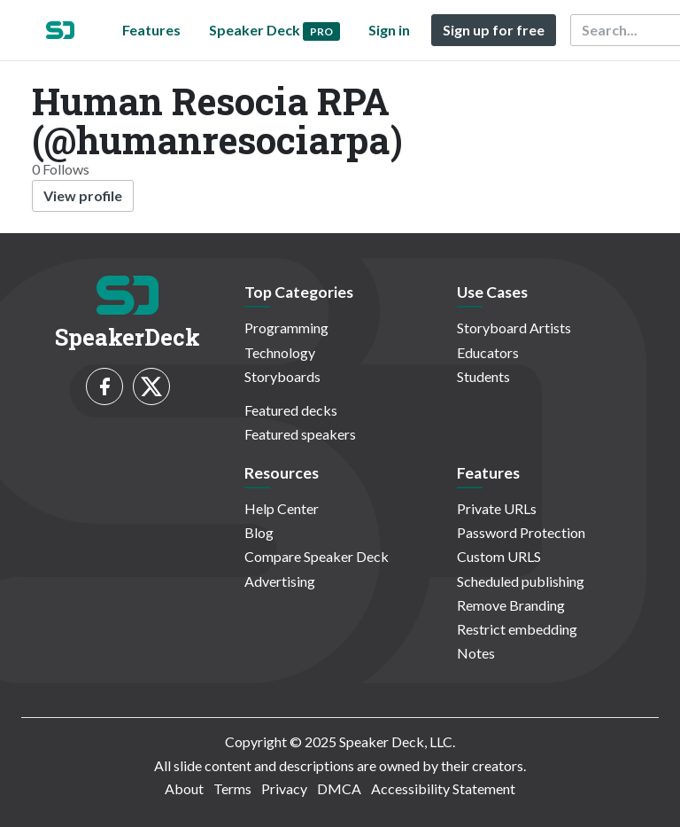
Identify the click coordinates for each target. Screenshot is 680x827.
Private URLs (497, 508)
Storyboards (282, 376)
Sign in (389, 29)
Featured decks (290, 410)
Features (151, 29)
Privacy (284, 788)
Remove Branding (511, 605)
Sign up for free (494, 29)
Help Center (281, 508)
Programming (286, 327)
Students (483, 376)
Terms (232, 788)
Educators (488, 352)
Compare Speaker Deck (316, 556)
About (184, 788)
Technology (279, 352)
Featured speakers (300, 433)
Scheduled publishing (520, 581)
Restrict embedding (517, 628)
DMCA (339, 788)
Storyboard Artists (514, 327)
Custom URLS (499, 556)
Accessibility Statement (443, 788)
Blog (259, 532)
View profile (82, 195)
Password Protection (521, 532)
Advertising (279, 581)
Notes (476, 652)
